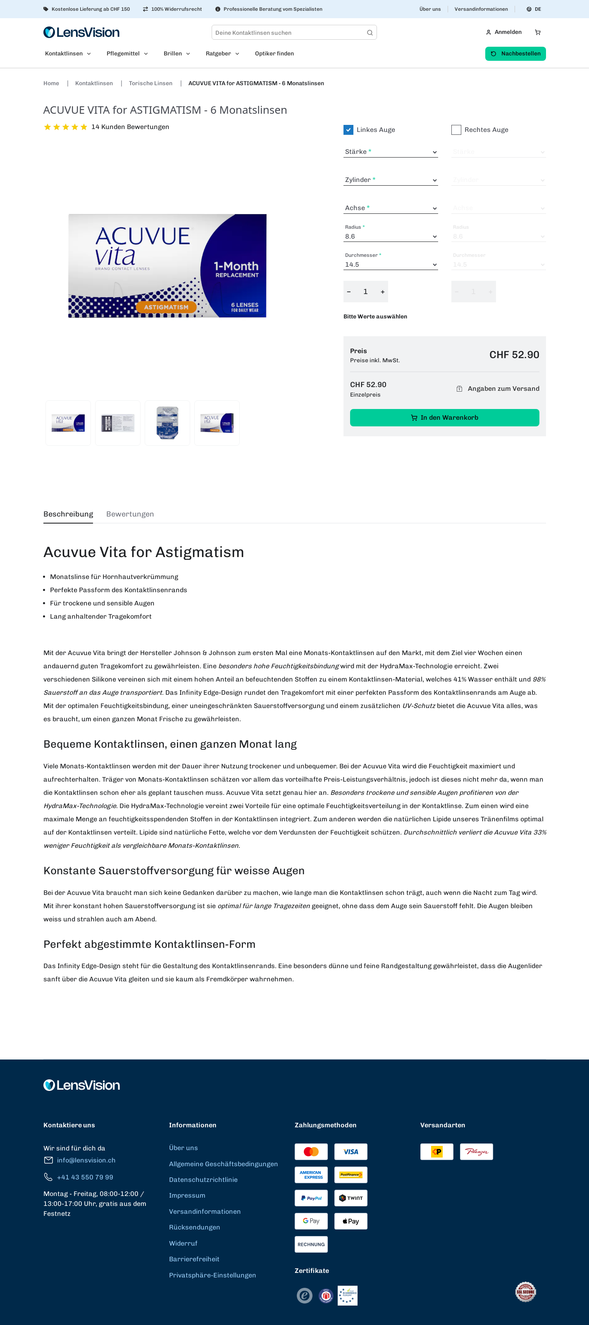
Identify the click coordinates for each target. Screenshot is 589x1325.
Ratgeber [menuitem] (218, 53)
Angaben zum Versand (496, 389)
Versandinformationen (481, 9)
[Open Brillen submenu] (191, 54)
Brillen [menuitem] (173, 53)
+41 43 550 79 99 (78, 1177)
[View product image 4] (217, 423)
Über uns (430, 9)
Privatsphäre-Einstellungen (212, 1275)
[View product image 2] (118, 423)
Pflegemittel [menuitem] (123, 53)
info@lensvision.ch (79, 1160)
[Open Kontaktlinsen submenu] (91, 54)
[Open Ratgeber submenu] (240, 54)
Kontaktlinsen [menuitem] (64, 53)
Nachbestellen (516, 53)
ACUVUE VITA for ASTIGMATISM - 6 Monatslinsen (256, 83)
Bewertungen (130, 514)
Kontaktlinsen (94, 83)
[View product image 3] (167, 423)
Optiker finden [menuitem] (274, 53)
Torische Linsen (151, 83)
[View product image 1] (68, 423)
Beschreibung (68, 514)
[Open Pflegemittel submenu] (148, 54)
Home (51, 83)
